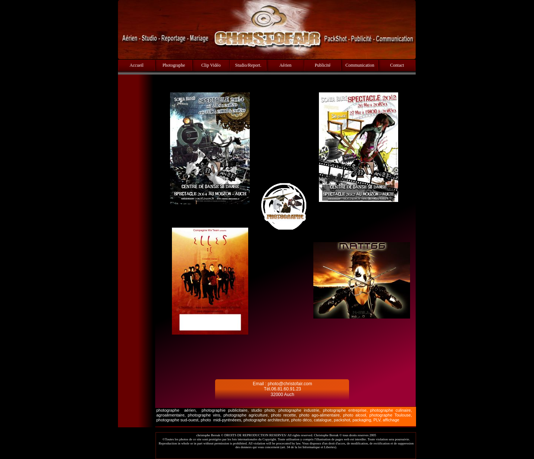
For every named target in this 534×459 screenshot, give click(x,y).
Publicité (323, 65)
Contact (397, 65)
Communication (359, 65)
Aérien (285, 65)
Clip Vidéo (211, 65)
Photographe (174, 65)
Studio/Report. (248, 65)
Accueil (136, 65)
